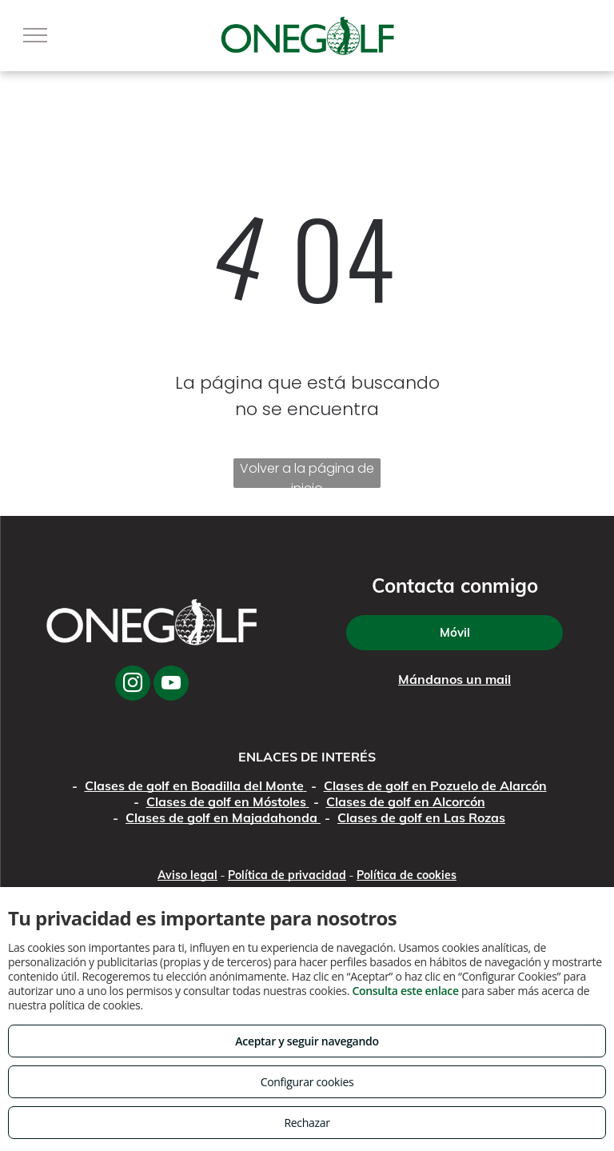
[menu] (35, 35)
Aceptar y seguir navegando (306, 1041)
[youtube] (171, 685)
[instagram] (132, 685)
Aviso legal (187, 875)
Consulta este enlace (405, 990)
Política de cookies (407, 875)
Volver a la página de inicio (307, 473)
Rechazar (306, 1122)
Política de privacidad (287, 875)
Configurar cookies (307, 1081)
